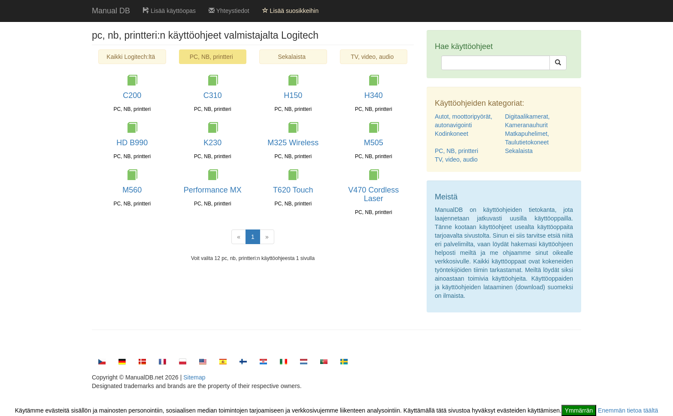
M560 (132, 190)
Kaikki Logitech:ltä (130, 56)
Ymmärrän (579, 410)
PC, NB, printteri (456, 150)
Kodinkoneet (451, 133)
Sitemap (194, 377)
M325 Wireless (292, 142)
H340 (373, 95)
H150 (293, 95)
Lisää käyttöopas (169, 10)
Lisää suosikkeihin (290, 10)
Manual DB (111, 10)
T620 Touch (293, 190)
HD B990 (132, 142)
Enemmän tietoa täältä (628, 410)
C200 (132, 95)
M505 (373, 142)
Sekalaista (292, 56)
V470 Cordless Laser (373, 194)
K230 (212, 142)
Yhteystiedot (229, 10)
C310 (212, 95)
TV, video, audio (372, 56)
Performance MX (213, 190)
